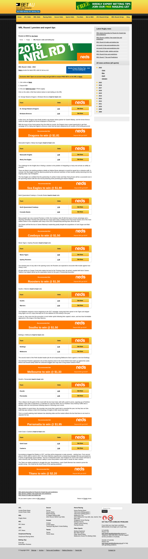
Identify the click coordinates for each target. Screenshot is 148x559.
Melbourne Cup (78, 515)
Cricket (48, 523)
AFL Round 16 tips (102, 17)
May (103, 73)
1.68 (58, 448)
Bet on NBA (90, 17)
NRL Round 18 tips (117, 17)
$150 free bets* (31, 89)
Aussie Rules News (24, 510)
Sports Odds (70, 17)
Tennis (48, 532)
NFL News (21, 524)
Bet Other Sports (79, 533)
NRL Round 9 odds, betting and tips (107, 51)
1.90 (58, 155)
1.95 (58, 396)
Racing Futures (78, 522)
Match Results (50, 514)
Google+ (126, 21)
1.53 (58, 301)
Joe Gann (34, 36)
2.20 (58, 443)
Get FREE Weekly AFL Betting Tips (28, 11)
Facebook (124, 21)
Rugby (28, 39)
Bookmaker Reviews (24, 544)
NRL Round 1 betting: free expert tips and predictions (34, 493)
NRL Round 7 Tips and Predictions (107, 57)
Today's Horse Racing (80, 523)
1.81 (58, 109)
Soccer (48, 510)
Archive (41, 550)
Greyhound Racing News (26, 536)
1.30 (58, 259)
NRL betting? (41, 498)
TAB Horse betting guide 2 (82, 514)
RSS (128, 21)
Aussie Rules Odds (24, 512)
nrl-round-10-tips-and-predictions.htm (107, 48)
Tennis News (50, 534)
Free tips (21, 543)
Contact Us (111, 550)
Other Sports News (80, 534)
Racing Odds (47, 17)
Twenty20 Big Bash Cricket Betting (57, 526)
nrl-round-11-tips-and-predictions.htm (107, 45)
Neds (20, 70)
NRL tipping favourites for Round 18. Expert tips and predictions (38, 492)
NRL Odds (37, 17)
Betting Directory (67, 550)
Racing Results (78, 525)
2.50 (58, 305)
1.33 (58, 351)
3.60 (58, 255)
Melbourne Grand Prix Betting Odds (85, 536)
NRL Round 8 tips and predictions (106, 54)
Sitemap (33, 550)
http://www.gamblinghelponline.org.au (113, 533)
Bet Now (80, 108)
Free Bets (80, 17)
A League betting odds (53, 515)
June (103, 70)
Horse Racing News (80, 510)
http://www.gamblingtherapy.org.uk (112, 543)
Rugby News (22, 518)
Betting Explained (79, 531)
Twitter (121, 21)
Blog (128, 17)
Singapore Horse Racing (81, 520)
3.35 (58, 347)
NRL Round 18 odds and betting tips (29, 495)
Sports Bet (78, 550)
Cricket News (50, 524)
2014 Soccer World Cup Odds (55, 517)
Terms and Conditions (53, 550)
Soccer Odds (58, 17)
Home (19, 17)
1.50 (58, 207)
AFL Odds (27, 17)
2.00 (58, 113)
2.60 (58, 212)
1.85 (58, 391)
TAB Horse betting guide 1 (82, 512)
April (103, 76)
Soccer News (50, 512)
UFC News (21, 530)
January (104, 79)
